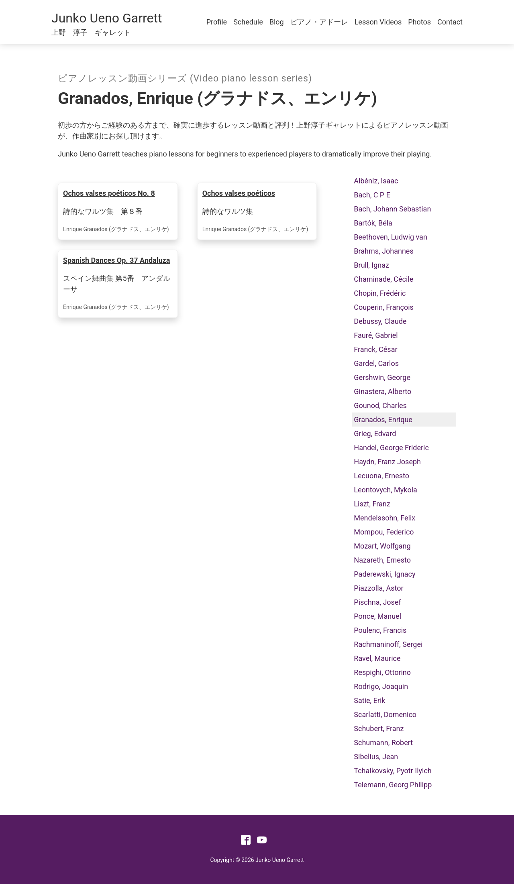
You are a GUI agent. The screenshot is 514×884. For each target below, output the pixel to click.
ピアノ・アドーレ (319, 22)
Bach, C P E (372, 195)
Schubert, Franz (379, 728)
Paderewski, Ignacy (384, 574)
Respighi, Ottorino (382, 672)
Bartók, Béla (373, 223)
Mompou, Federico (384, 532)
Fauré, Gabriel (376, 335)
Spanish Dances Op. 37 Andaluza (116, 260)
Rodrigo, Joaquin (381, 686)
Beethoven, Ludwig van (390, 237)
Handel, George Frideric (391, 447)
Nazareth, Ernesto (382, 560)
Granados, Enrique (383, 419)
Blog (276, 22)
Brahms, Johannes (383, 251)
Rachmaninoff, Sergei (388, 644)
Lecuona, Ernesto (381, 475)
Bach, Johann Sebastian (392, 209)
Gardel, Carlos (376, 363)
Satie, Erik (369, 700)
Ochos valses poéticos (238, 193)
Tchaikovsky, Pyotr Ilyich (392, 770)
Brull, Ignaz (371, 265)
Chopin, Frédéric (380, 293)
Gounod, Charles (380, 405)
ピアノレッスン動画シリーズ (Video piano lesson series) (185, 78)
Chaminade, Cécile (383, 279)
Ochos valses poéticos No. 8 (109, 193)
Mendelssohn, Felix (384, 518)
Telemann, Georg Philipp (393, 784)
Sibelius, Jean (376, 756)
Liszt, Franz (372, 504)
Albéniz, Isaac (376, 181)
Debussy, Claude (380, 321)
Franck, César (375, 349)
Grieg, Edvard (375, 433)
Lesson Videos (378, 22)
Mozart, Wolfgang (382, 546)
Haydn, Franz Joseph (387, 461)
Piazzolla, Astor (378, 588)
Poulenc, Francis (380, 630)
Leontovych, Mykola (385, 490)
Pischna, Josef (377, 602)
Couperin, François (384, 307)
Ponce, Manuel (377, 616)
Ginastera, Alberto (382, 391)
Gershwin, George (382, 377)
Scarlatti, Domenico (385, 714)
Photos (419, 22)
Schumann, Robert (383, 742)
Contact (450, 22)
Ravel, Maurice (377, 658)
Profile (216, 22)
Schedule (248, 22)
